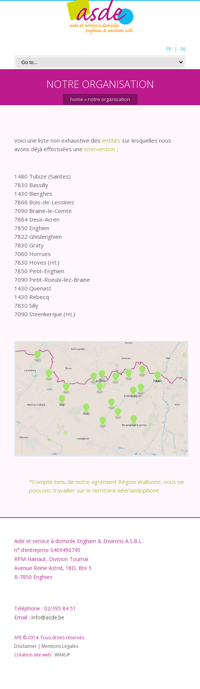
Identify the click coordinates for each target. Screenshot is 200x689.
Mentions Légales (59, 646)
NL (183, 49)
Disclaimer (25, 646)
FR (168, 49)
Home (76, 99)
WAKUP (62, 655)
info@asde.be (47, 617)
